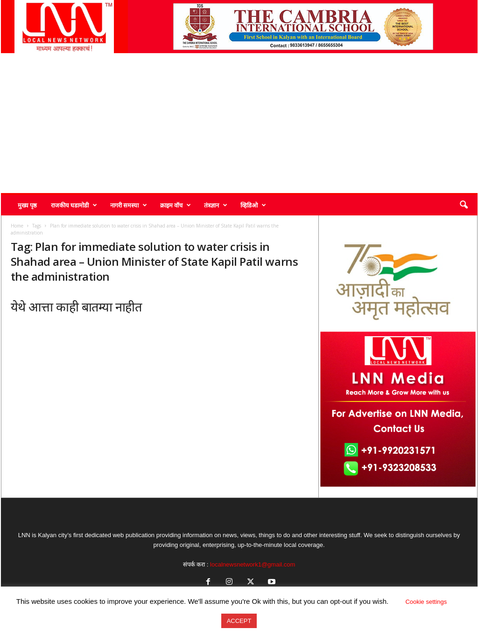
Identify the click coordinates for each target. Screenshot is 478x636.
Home (17, 225)
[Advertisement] (239, 123)
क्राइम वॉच (175, 205)
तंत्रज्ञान (215, 205)
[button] (463, 205)
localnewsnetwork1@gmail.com (252, 564)
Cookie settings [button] (426, 601)
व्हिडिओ (253, 205)
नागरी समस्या (128, 205)
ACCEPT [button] (239, 620)
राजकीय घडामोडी (74, 205)
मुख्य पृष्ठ (27, 205)
